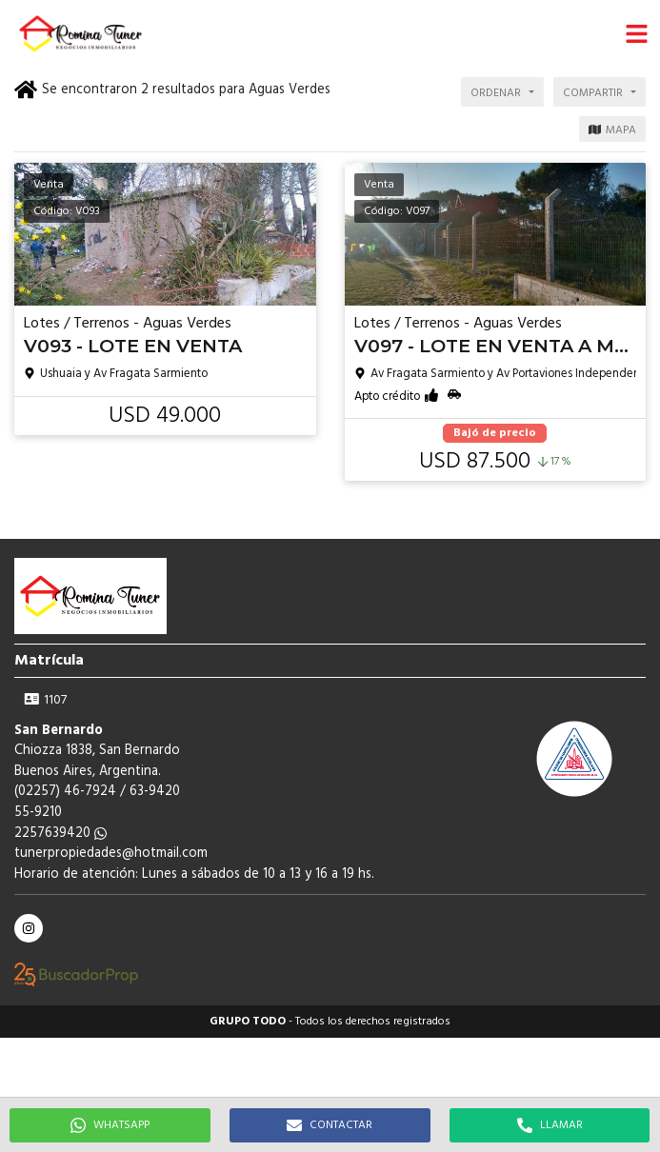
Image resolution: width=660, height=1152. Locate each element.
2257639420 (60, 833)
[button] (636, 33)
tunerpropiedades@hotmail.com (111, 853)
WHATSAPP (110, 1125)
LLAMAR (550, 1125)
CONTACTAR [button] (329, 1125)
